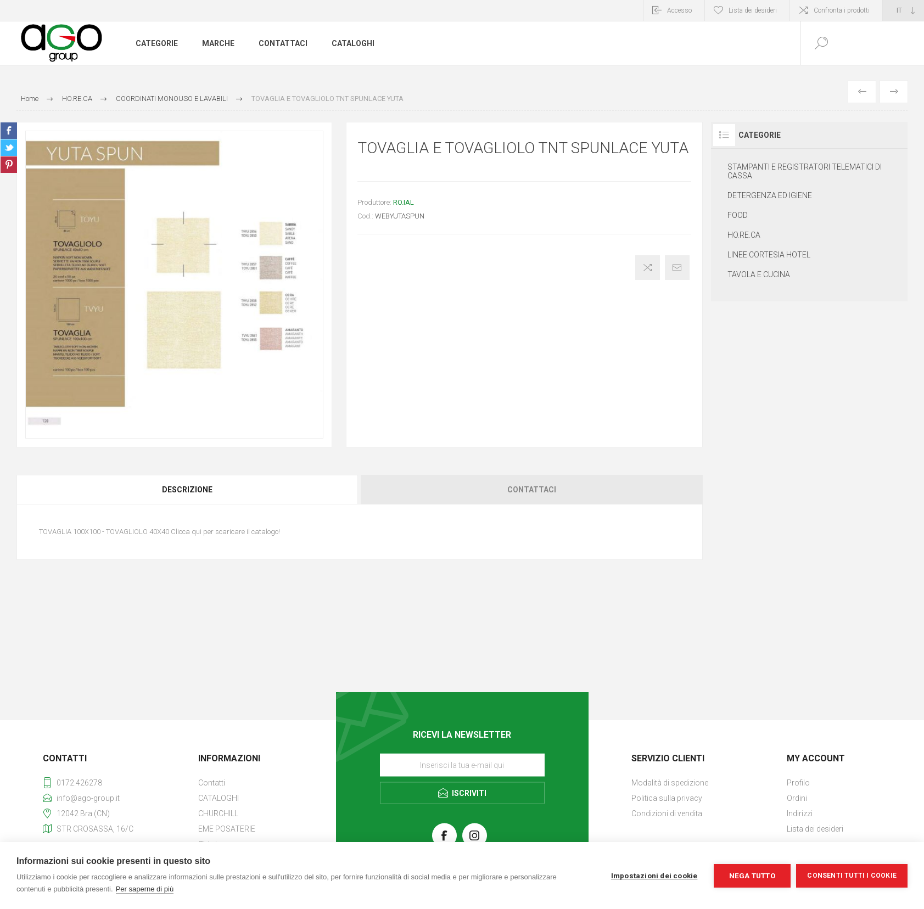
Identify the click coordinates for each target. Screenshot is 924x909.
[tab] (188, 489)
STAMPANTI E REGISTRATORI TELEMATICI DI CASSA (804, 171)
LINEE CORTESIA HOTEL (768, 254)
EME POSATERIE (226, 828)
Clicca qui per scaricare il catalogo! (225, 532)
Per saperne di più (145, 889)
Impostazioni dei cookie (654, 875)
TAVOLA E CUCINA (758, 274)
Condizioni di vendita (666, 813)
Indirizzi (800, 813)
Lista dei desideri (815, 828)
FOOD (737, 215)
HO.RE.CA (743, 235)
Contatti (211, 782)
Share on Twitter (9, 147)
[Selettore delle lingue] (903, 10)
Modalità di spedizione (669, 782)
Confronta (647, 267)
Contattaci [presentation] (531, 489)
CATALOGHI (218, 798)
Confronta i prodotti (842, 10)
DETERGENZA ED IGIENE (769, 195)
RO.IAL (403, 202)
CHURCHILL (218, 813)
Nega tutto (752, 875)
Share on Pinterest (9, 164)
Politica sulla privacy (666, 798)
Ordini (797, 798)
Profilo (798, 782)
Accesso (679, 10)
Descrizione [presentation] (187, 489)
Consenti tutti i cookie (852, 875)
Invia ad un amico (677, 267)
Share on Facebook (9, 130)
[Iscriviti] (462, 764)
